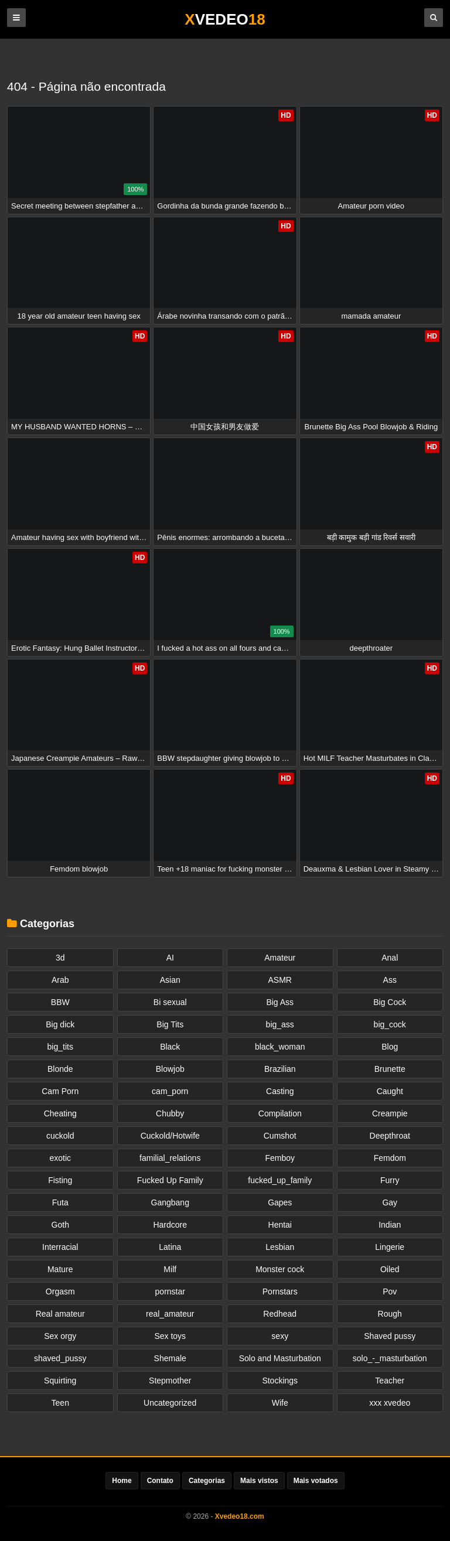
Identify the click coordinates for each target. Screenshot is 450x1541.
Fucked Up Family (170, 1180)
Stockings (280, 1380)
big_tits (60, 1046)
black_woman (280, 1046)
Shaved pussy (389, 1336)
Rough (390, 1313)
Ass (390, 980)
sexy (279, 1336)
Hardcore (170, 1224)
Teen (60, 1402)
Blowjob (170, 1069)
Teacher (389, 1380)
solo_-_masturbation (390, 1358)
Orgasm (60, 1291)
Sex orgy (60, 1336)
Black (170, 1046)
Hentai (280, 1224)
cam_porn (170, 1091)
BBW (60, 1002)
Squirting (60, 1380)
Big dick (60, 1024)
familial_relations (169, 1158)
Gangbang (170, 1202)
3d (60, 957)
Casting (280, 1091)
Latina (170, 1247)
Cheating (60, 1113)
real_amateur (170, 1313)
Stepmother (170, 1380)
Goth (60, 1224)
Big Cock (389, 1002)
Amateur (279, 957)
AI (170, 957)
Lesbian (279, 1247)
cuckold (60, 1135)
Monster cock (279, 1269)
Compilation (280, 1113)
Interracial (60, 1247)
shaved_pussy (60, 1358)
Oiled (390, 1269)
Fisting (60, 1180)
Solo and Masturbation (280, 1358)
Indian (390, 1224)
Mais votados (316, 1481)
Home (121, 1481)
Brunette (389, 1069)
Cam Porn (60, 1091)
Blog (389, 1046)
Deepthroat (390, 1135)
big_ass (280, 1024)
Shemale (170, 1358)
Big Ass (280, 1002)
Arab (60, 980)
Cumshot (280, 1135)
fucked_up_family (280, 1180)
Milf (169, 1269)
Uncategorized (170, 1402)
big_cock (390, 1024)
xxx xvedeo (389, 1402)
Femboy (280, 1158)
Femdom (390, 1158)
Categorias (207, 1481)
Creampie (390, 1113)
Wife (280, 1402)
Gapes (280, 1202)
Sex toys (170, 1336)
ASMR (280, 980)
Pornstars (280, 1291)
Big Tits (169, 1024)
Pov (390, 1291)
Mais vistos (259, 1481)
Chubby (170, 1113)
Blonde (60, 1069)
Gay (389, 1202)
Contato (160, 1481)
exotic (60, 1158)
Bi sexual (170, 1002)
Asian (170, 980)
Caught (390, 1091)
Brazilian (280, 1069)
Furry (390, 1180)
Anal (389, 957)
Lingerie (389, 1247)
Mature (60, 1269)
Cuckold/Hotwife (170, 1135)
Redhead (279, 1313)
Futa (60, 1202)
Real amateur (60, 1313)
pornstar (170, 1291)
